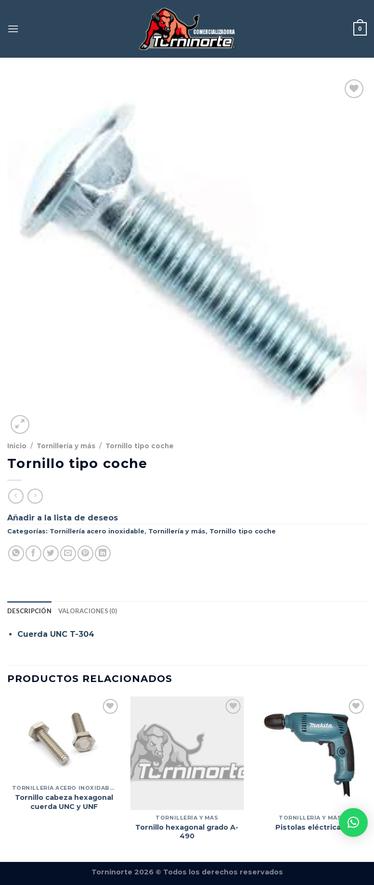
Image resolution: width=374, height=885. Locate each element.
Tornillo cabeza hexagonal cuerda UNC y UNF (64, 802)
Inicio (16, 446)
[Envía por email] (68, 553)
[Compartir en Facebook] (33, 553)
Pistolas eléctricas (310, 827)
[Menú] (13, 28)
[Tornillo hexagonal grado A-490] (187, 753)
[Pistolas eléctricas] (310, 753)
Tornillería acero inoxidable (97, 531)
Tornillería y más (66, 446)
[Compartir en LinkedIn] (103, 553)
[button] (353, 822)
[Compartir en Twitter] (51, 553)
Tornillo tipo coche (139, 446)
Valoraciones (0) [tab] (87, 611)
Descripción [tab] (29, 611)
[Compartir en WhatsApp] (16, 553)
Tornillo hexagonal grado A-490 (186, 832)
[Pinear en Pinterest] (85, 553)
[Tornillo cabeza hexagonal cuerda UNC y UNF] (64, 738)
